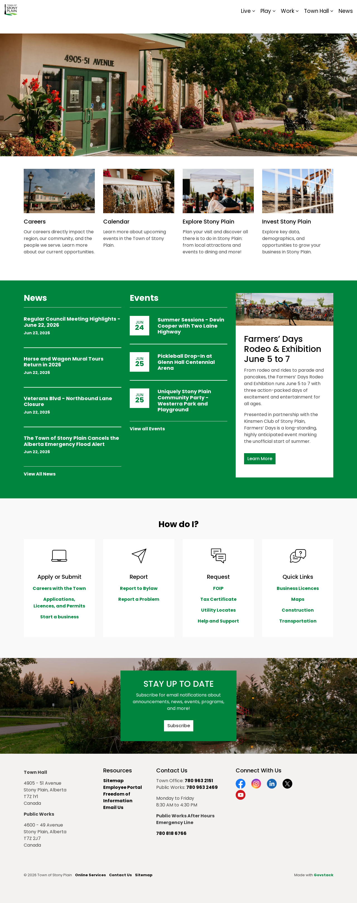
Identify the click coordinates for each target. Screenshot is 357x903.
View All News (40, 474)
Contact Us (120, 875)
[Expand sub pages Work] (297, 25)
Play (265, 25)
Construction (298, 610)
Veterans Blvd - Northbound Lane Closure (68, 401)
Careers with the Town (59, 588)
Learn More (260, 458)
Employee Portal (122, 787)
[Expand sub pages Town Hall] (331, 25)
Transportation (298, 621)
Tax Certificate (218, 599)
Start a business (59, 617)
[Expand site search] (347, 8)
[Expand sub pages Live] (253, 25)
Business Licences (298, 588)
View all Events (147, 429)
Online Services (90, 875)
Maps (297, 599)
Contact (284, 8)
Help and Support (218, 621)
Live (246, 25)
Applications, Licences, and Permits (59, 602)
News (346, 25)
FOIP (218, 588)
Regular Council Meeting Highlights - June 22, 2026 (72, 322)
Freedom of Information (117, 797)
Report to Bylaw (139, 588)
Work (287, 25)
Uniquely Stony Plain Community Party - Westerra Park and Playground (184, 400)
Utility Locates (218, 610)
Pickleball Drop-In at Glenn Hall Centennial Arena (186, 362)
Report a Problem (138, 599)
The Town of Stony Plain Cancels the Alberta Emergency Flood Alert (71, 441)
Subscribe (178, 725)
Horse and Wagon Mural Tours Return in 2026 (63, 362)
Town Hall (316, 25)
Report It (306, 8)
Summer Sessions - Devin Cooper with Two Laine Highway (191, 326)
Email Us (113, 807)
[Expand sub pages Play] (274, 25)
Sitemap (328, 8)
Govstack (323, 875)
